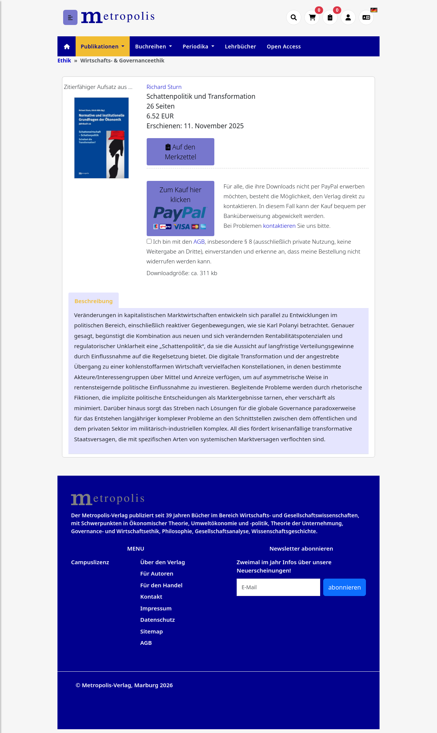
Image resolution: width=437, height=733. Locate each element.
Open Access (284, 46)
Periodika (196, 46)
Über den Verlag (162, 562)
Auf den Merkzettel (180, 151)
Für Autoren (157, 573)
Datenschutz (157, 619)
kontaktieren (279, 225)
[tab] (93, 300)
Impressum (156, 608)
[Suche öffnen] (293, 17)
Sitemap (151, 631)
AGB (199, 241)
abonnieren (344, 587)
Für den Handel (161, 585)
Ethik (64, 60)
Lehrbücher (240, 46)
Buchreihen (151, 46)
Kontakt (151, 596)
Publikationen (100, 46)
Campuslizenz (90, 562)
